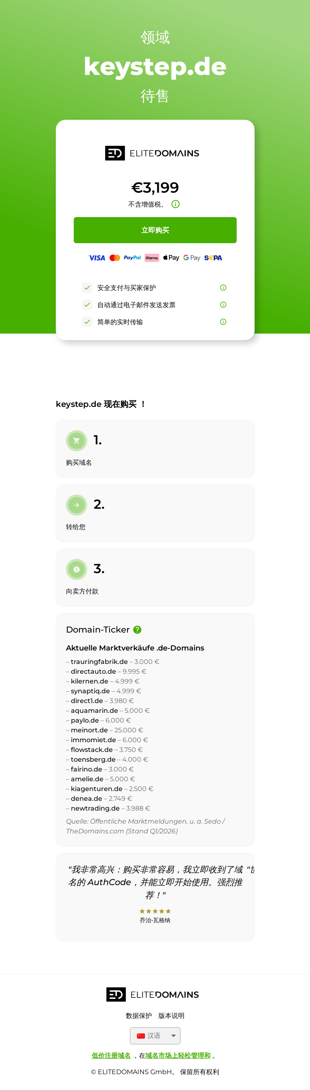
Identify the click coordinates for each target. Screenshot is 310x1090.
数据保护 (139, 1016)
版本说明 (171, 1016)
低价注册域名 (111, 1055)
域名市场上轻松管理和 (178, 1055)
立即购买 (155, 230)
